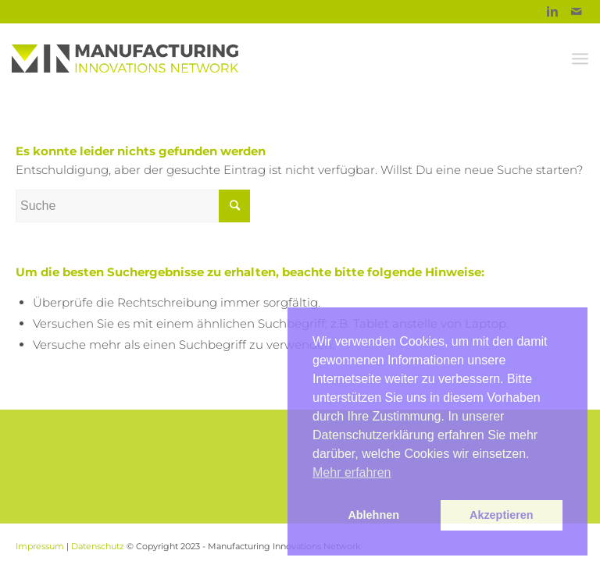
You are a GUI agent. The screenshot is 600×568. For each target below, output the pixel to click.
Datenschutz (97, 546)
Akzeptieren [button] (502, 515)
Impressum (40, 546)
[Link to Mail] (576, 11)
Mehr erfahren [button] (351, 472)
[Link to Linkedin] (552, 11)
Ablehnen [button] (373, 515)
